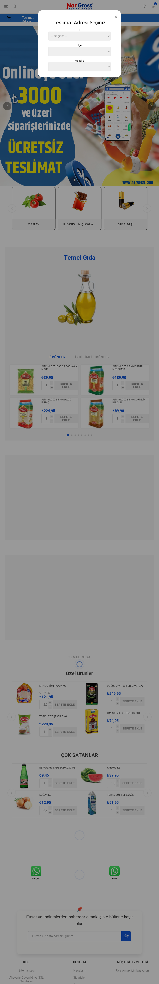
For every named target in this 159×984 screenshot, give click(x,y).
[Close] (116, 16)
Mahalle (79, 60)
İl (79, 30)
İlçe (79, 45)
